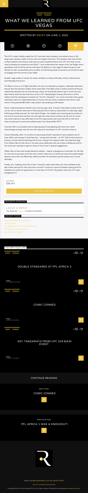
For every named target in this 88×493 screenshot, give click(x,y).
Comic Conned (10, 223)
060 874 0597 (58, 481)
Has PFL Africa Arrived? (13, 232)
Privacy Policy (51, 484)
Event (39, 15)
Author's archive (44, 191)
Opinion (47, 15)
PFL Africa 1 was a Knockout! (15, 229)
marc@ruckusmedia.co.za (38, 481)
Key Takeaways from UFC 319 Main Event (20, 226)
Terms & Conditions (39, 484)
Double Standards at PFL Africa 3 (17, 221)
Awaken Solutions (74, 488)
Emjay (41, 35)
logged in (21, 211)
